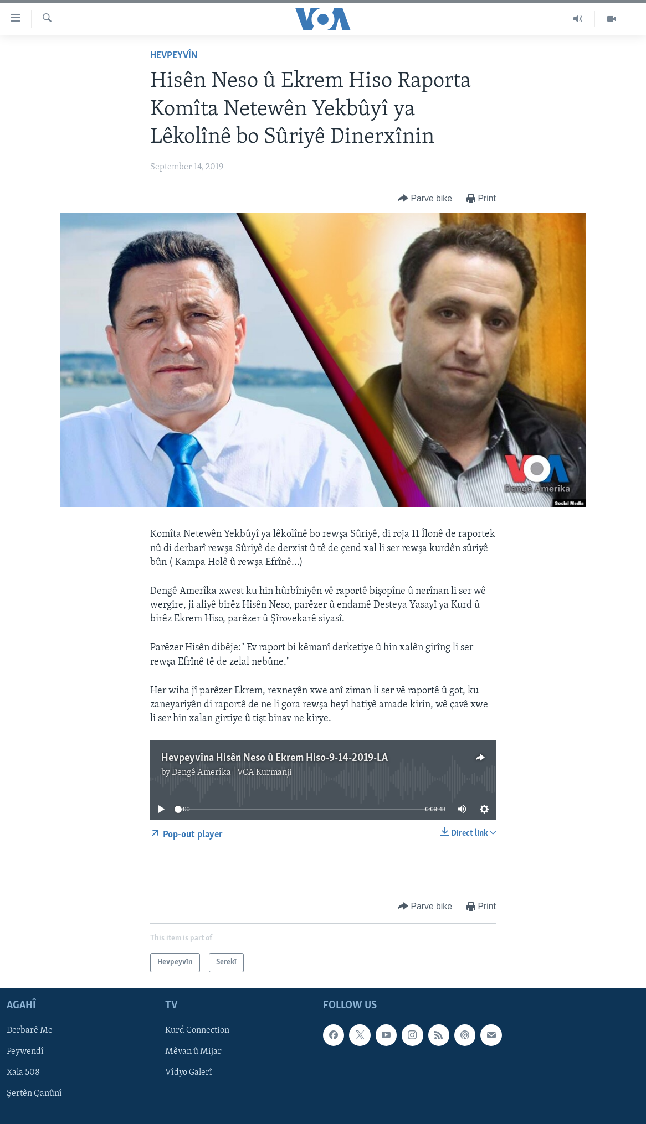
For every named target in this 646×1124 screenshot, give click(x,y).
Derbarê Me (30, 1030)
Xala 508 (23, 1072)
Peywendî (25, 1051)
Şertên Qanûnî (34, 1093)
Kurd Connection (197, 1030)
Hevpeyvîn (174, 55)
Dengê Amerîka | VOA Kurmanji (232, 772)
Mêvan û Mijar (193, 1051)
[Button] (425, 198)
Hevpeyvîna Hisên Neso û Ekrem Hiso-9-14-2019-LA (274, 758)
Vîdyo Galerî (188, 1072)
